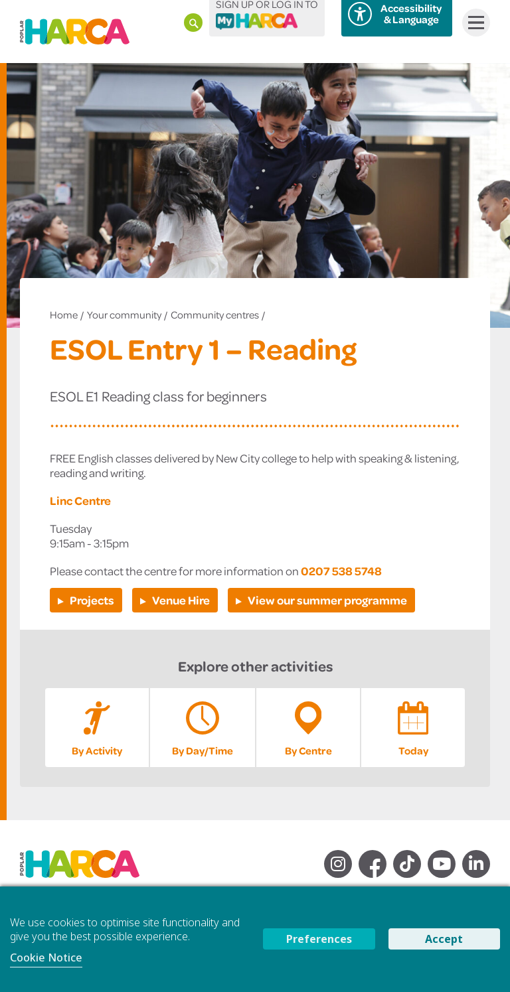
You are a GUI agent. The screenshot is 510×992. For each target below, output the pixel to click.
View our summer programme (327, 600)
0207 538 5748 (341, 570)
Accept (444, 939)
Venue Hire (181, 600)
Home (64, 314)
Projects (92, 600)
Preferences (319, 939)
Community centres (215, 314)
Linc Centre (80, 500)
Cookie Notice (46, 957)
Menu (473, 22)
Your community (124, 314)
